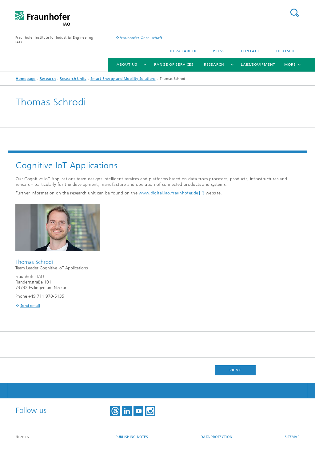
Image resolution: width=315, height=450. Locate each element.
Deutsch (285, 51)
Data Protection (216, 437)
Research (214, 64)
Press (219, 51)
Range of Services (173, 64)
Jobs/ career (183, 51)
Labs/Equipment (258, 64)
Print (235, 370)
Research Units (73, 78)
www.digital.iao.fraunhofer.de (168, 193)
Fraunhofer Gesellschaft (141, 38)
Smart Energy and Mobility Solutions (123, 78)
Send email (30, 305)
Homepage (25, 78)
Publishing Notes (132, 437)
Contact (250, 51)
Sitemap (292, 437)
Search (294, 13)
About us (127, 64)
